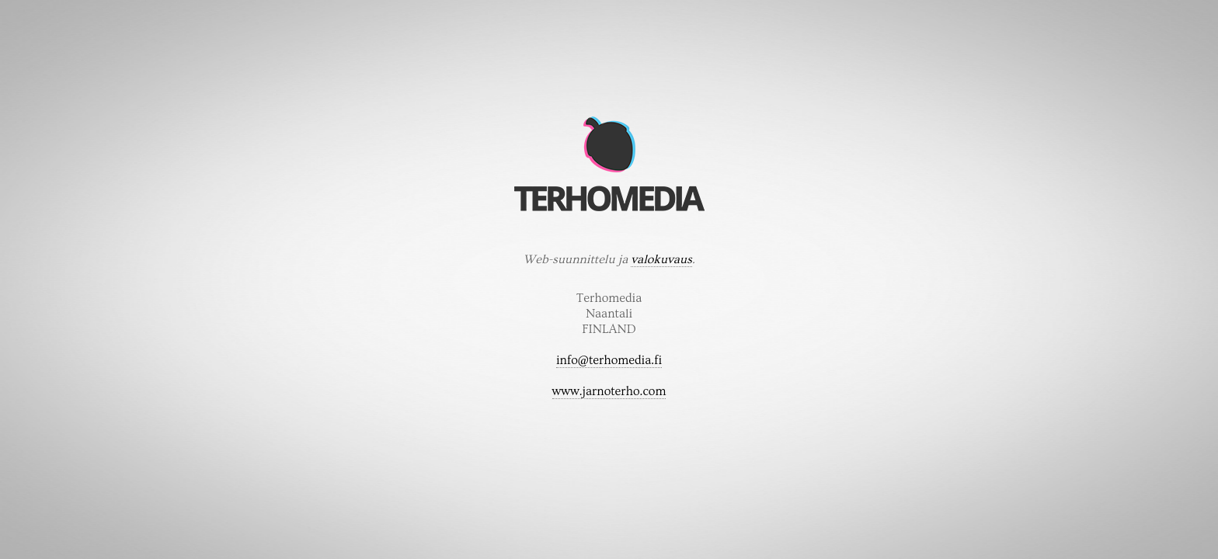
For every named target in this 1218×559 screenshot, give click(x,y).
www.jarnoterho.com (609, 391)
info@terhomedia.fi (609, 360)
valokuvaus (661, 259)
